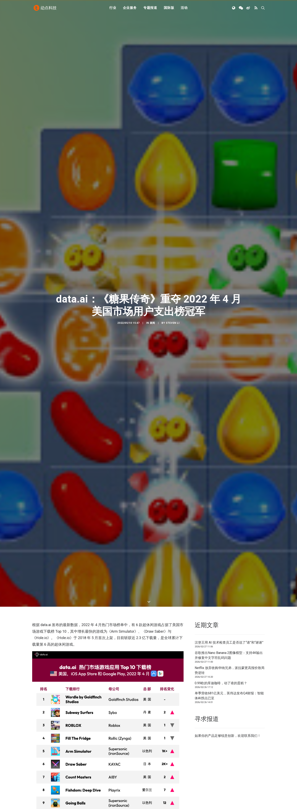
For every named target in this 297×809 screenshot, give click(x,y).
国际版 (169, 9)
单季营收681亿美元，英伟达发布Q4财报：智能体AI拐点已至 (229, 590)
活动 (184, 9)
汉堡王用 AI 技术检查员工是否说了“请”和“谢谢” (229, 537)
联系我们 (250, 630)
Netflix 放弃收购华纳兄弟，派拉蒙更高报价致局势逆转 (229, 565)
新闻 (152, 273)
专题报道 (150, 9)
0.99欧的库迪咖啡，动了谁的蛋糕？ (221, 578)
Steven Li (172, 273)
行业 (112, 9)
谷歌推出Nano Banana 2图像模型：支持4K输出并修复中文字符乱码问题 (229, 549)
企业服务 (130, 9)
